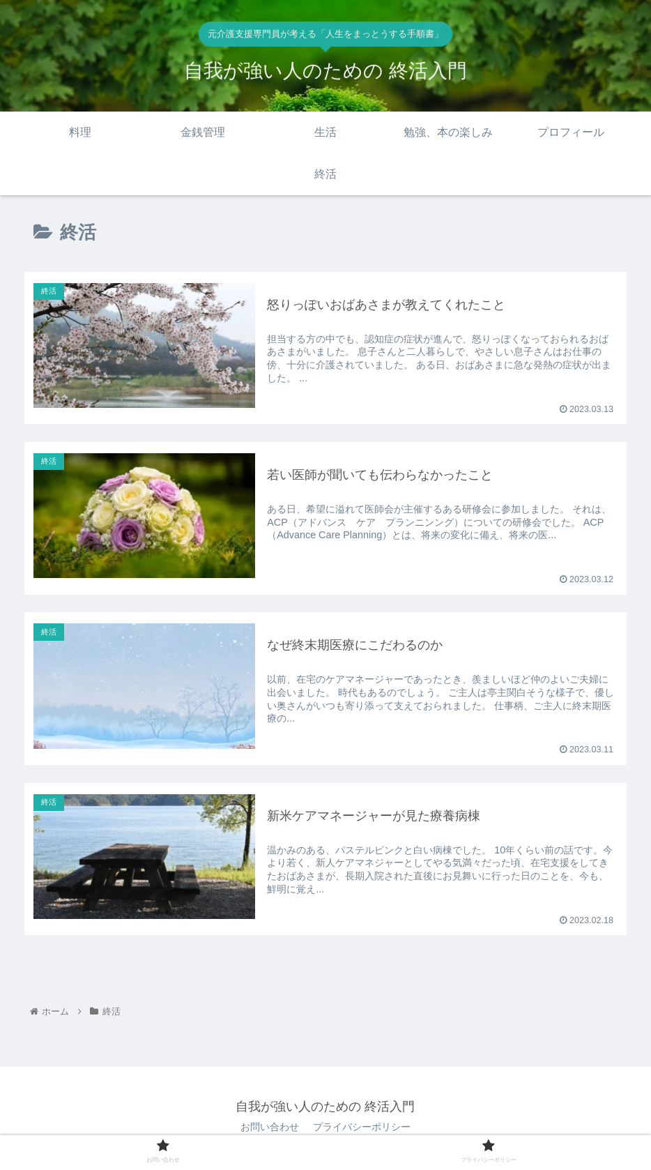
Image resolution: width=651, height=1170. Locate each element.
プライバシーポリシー (362, 1126)
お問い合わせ (269, 1126)
